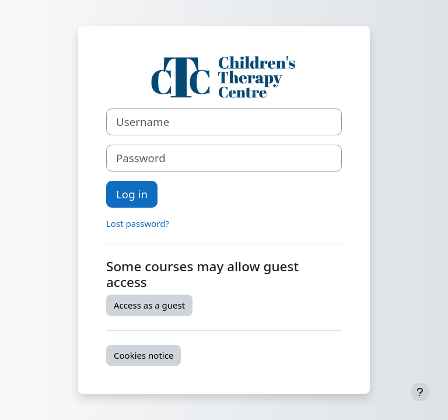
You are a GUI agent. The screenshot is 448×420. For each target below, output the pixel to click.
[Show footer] (420, 392)
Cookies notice (143, 355)
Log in (132, 194)
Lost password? (137, 223)
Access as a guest (149, 305)
